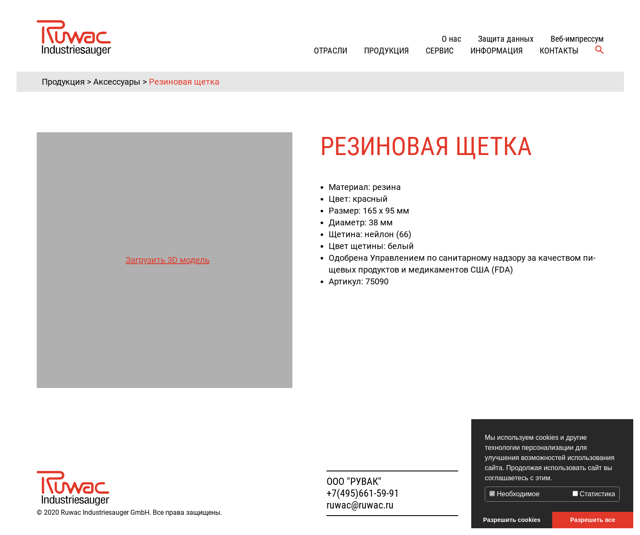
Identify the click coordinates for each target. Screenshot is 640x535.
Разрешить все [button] (593, 519)
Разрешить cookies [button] (511, 519)
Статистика (593, 494)
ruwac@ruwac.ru (360, 505)
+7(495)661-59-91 (363, 493)
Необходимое (514, 494)
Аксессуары (116, 82)
